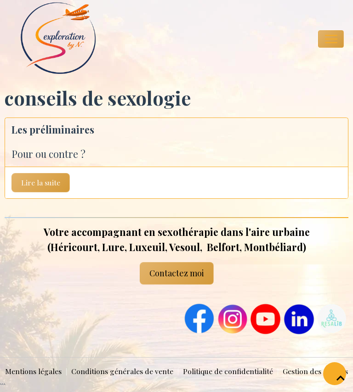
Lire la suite (40, 182)
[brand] (50, 39)
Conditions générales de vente (122, 371)
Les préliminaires (52, 129)
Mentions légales (33, 371)
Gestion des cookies (315, 371)
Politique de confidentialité (228, 371)
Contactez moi (176, 273)
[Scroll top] (334, 373)
